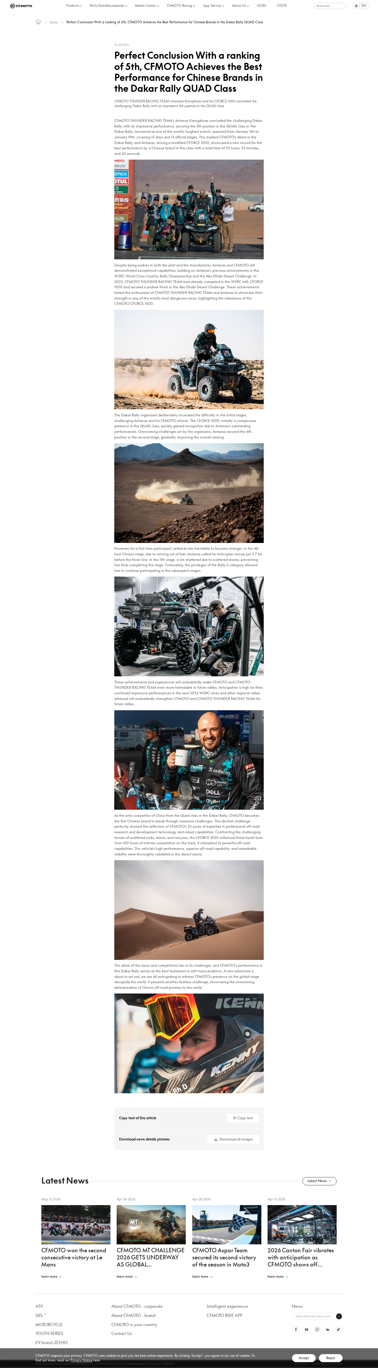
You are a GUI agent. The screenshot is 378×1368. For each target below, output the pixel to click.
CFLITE (282, 5)
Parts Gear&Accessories (107, 5)
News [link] (54, 22)
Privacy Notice (81, 1360)
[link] (38, 23)
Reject (330, 1358)
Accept (304, 1358)
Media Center (145, 5)
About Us (239, 5)
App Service (212, 5)
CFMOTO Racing (179, 5)
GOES (261, 5)
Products (72, 5)
